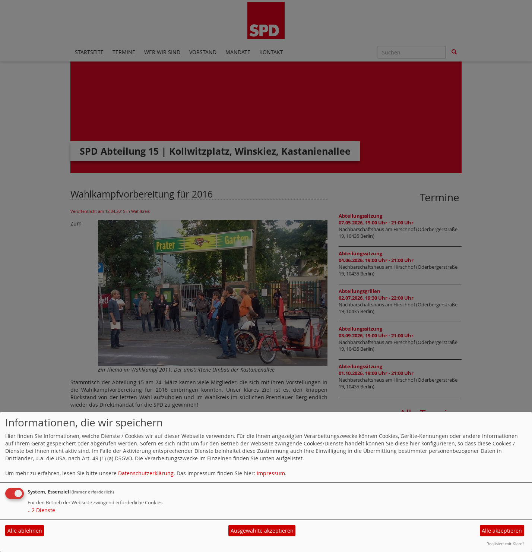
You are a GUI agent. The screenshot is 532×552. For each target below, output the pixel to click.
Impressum (271, 473)
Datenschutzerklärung (146, 473)
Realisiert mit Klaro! (505, 543)
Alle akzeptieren (502, 530)
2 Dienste (41, 510)
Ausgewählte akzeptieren (262, 530)
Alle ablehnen (24, 530)
